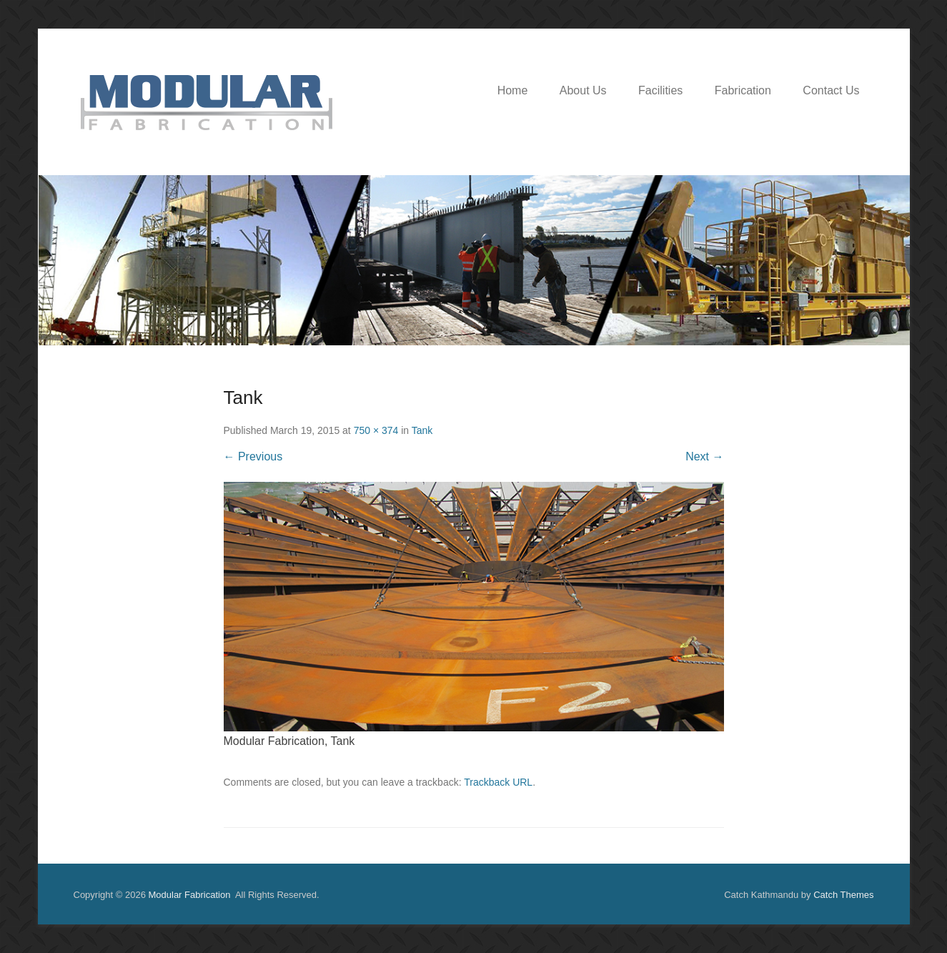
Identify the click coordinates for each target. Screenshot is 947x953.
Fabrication (743, 90)
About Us (583, 90)
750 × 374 (376, 430)
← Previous (253, 456)
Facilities (660, 90)
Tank (422, 430)
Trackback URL (498, 782)
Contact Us (831, 90)
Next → (704, 456)
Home (512, 90)
